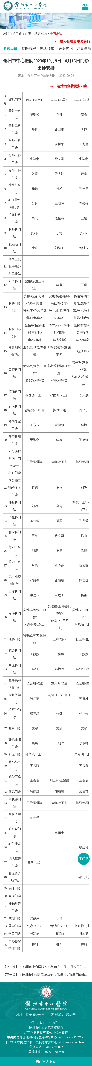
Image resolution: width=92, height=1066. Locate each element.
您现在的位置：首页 (17, 33)
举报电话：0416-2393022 (46, 1047)
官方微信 (46, 1061)
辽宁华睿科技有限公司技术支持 (46, 1032)
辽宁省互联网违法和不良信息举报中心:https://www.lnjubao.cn (46, 1042)
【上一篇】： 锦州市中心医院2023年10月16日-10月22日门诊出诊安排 (46, 967)
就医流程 (29, 48)
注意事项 (84, 48)
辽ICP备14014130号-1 (46, 1023)
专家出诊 (10, 48)
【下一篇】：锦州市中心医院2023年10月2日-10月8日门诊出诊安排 (46, 974)
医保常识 (65, 48)
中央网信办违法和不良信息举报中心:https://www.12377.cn (46, 1037)
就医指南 (40, 33)
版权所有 (46, 1027)
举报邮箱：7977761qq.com (46, 1052)
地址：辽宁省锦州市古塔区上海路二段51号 (46, 1015)
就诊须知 (47, 48)
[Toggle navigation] (87, 6)
